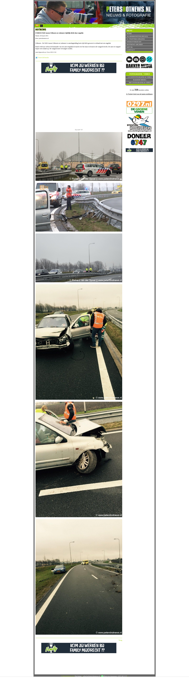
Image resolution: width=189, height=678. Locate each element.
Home (129, 34)
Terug (120, 640)
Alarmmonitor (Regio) (137, 36)
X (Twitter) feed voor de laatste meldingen (139, 94)
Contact (131, 50)
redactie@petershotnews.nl (91, 676)
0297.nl (130, 47)
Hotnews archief (135, 44)
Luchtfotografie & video (140, 77)
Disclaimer (78, 676)
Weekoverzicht (134, 42)
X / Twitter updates (136, 39)
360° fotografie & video (140, 82)
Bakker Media (139, 80)
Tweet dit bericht (43, 57)
